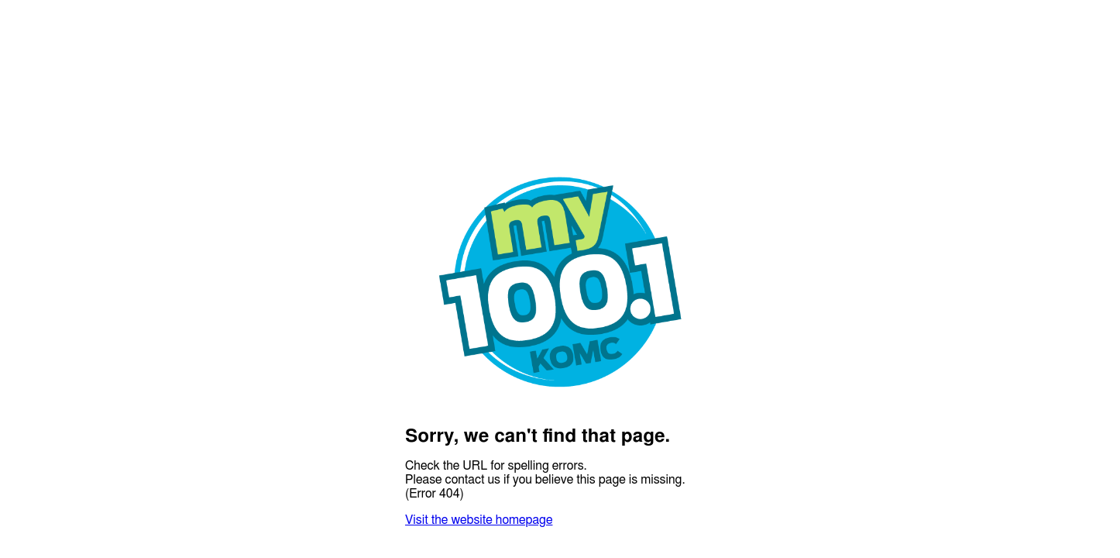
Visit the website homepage (478, 520)
